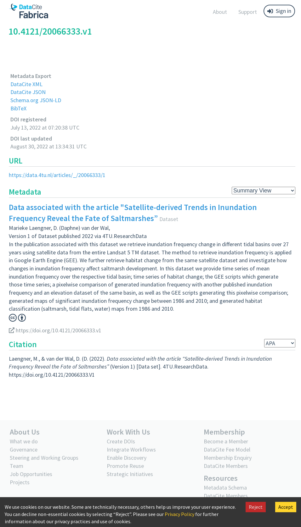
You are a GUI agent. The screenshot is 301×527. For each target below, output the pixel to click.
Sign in (279, 10)
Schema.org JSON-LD (35, 100)
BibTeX (18, 108)
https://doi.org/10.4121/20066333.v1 (55, 330)
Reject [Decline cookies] (256, 507)
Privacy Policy (179, 514)
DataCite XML (26, 84)
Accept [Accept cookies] (285, 507)
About (220, 11)
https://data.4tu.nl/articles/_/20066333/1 (57, 175)
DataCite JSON (28, 92)
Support (247, 11)
